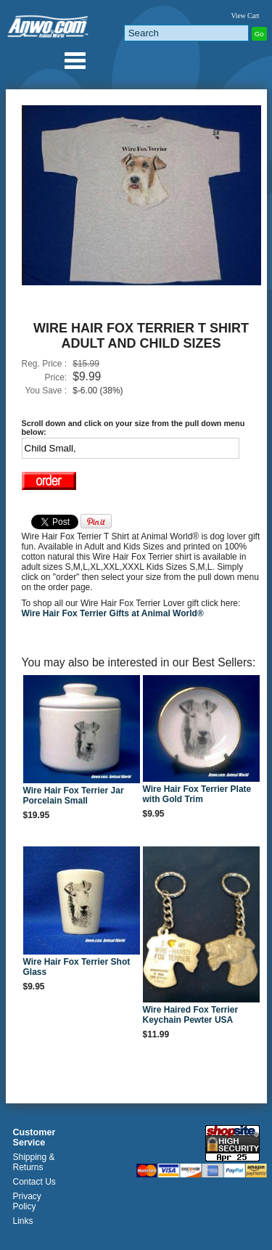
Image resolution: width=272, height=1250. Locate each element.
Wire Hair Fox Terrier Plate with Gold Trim (197, 794)
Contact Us (34, 1182)
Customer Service (34, 1137)
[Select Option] (130, 448)
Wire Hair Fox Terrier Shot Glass (77, 967)
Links (23, 1221)
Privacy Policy (27, 1201)
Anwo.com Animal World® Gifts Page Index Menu (74, 60)
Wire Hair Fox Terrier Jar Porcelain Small (73, 795)
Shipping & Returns (34, 1162)
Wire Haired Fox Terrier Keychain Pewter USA (191, 1015)
